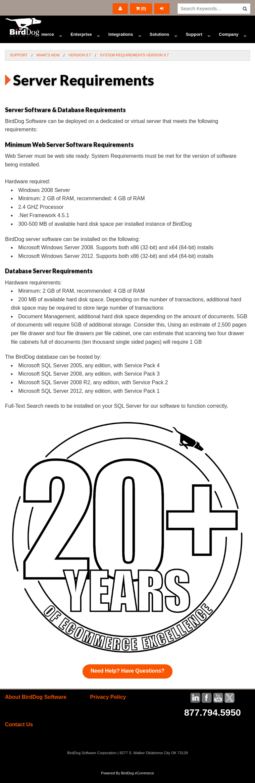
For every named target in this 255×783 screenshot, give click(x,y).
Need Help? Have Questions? (127, 678)
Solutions (159, 37)
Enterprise (81, 37)
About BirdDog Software (36, 704)
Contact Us (19, 732)
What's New (48, 62)
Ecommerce (41, 37)
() (141, 8)
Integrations (120, 37)
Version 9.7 (80, 62)
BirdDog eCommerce (137, 780)
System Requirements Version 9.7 (134, 62)
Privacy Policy (108, 704)
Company (228, 37)
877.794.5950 (212, 720)
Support (194, 37)
